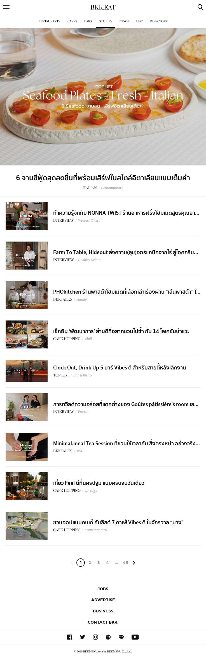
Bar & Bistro (82, 375)
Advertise (103, 599)
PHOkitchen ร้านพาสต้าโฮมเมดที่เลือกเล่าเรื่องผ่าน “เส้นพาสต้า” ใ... (126, 292)
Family (81, 299)
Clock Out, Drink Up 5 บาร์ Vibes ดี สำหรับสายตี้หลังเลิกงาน (119, 368)
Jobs (103, 588)
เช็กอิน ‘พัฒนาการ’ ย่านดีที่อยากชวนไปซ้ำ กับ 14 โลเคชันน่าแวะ (121, 331)
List (139, 21)
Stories (106, 21)
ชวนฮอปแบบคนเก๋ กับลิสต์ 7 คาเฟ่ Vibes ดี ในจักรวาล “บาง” (118, 522)
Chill (88, 339)
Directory (159, 21)
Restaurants (49, 21)
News (124, 21)
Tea (79, 451)
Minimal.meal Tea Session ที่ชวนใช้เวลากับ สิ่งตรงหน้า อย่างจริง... (126, 443)
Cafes (72, 21)
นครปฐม (91, 490)
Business (103, 610)
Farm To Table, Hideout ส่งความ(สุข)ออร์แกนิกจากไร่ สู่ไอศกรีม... (125, 252)
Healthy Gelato (89, 260)
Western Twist (89, 220)
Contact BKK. (103, 622)
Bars (88, 21)
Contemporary (112, 188)
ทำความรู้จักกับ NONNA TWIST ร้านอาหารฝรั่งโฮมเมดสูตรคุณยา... (126, 213)
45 (125, 562)
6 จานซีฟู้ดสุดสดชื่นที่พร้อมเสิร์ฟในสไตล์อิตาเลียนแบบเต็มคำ (103, 178)
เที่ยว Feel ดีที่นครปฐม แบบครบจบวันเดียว (98, 483)
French (83, 411)
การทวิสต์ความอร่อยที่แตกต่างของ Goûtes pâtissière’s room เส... (125, 404)
